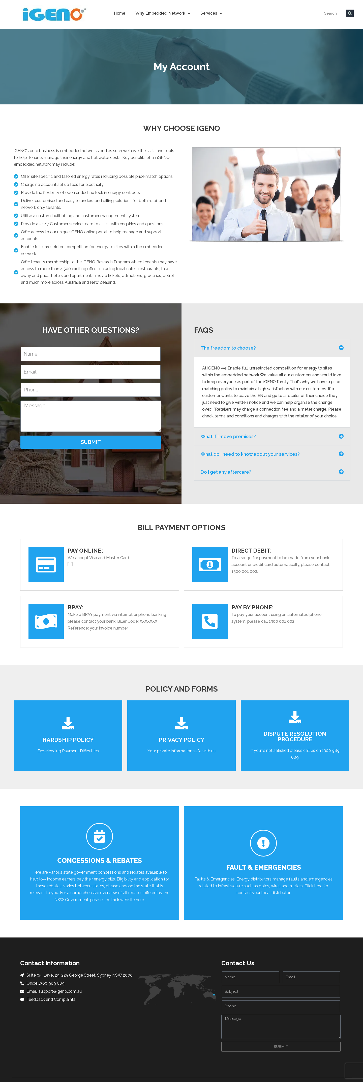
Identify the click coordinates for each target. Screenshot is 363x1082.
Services (211, 13)
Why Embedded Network (162, 13)
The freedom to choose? (228, 348)
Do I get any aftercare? (226, 472)
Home (119, 13)
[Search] (350, 13)
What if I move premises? (228, 436)
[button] (272, 348)
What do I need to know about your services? (250, 454)
